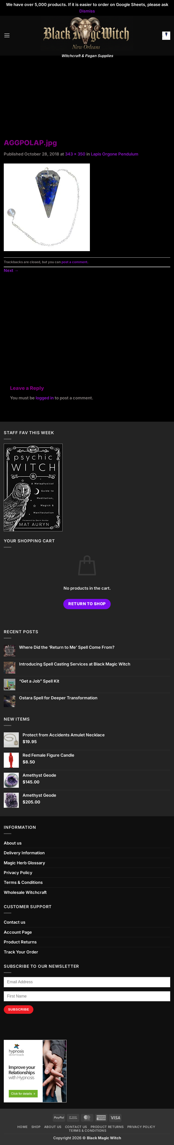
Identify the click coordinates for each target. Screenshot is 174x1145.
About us (13, 843)
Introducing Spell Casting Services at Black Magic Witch (74, 664)
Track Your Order (21, 951)
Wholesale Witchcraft (25, 892)
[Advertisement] (87, 101)
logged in (45, 397)
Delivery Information (24, 852)
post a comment (74, 262)
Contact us (14, 922)
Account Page (18, 932)
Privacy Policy (18, 872)
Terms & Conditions (23, 882)
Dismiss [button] (87, 11)
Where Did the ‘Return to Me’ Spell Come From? (66, 647)
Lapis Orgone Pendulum (114, 153)
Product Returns (20, 941)
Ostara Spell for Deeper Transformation (58, 698)
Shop (36, 1127)
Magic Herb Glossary (24, 862)
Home (22, 1127)
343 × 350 (75, 153)
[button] (7, 35)
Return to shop (87, 603)
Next (11, 270)
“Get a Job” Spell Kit (39, 681)
